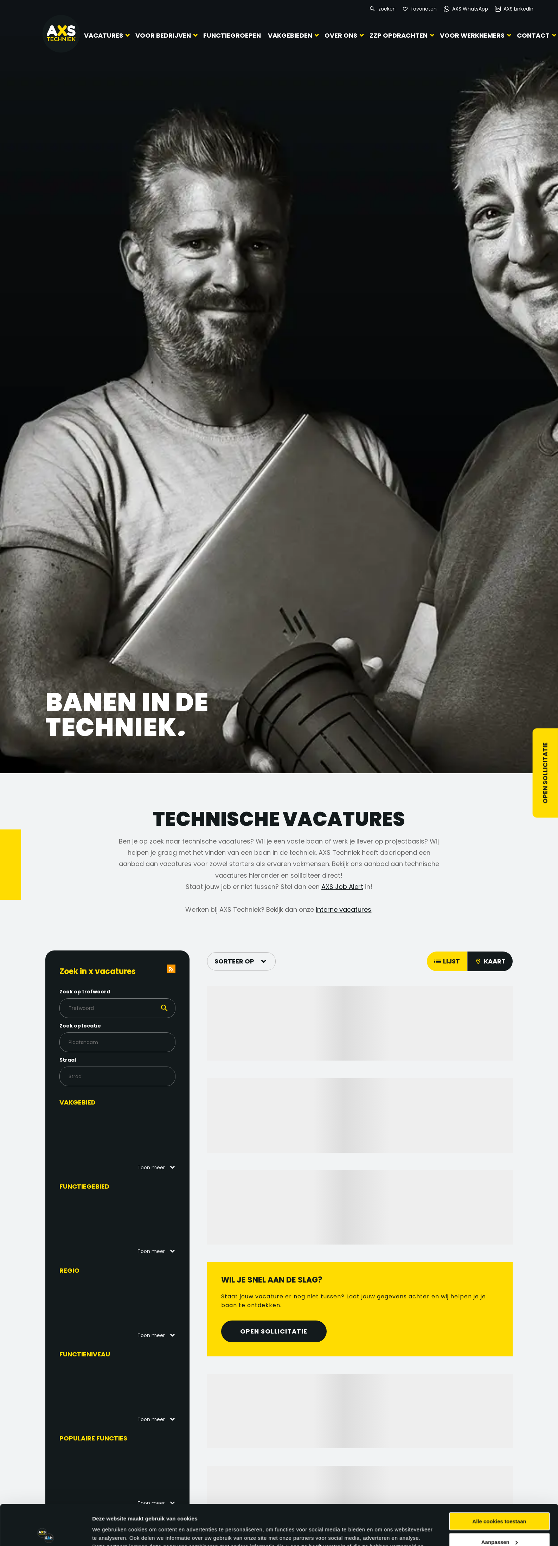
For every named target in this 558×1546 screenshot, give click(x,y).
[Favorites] (420, 9)
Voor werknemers (472, 35)
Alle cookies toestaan (499, 1479)
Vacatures (103, 35)
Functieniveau (84, 1354)
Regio (69, 1270)
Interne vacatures (343, 909)
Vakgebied (77, 1102)
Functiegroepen (232, 35)
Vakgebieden (290, 35)
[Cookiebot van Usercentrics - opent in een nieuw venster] (45, 1532)
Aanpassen (499, 1500)
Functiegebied (84, 1186)
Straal (67, 1059)
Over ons (341, 35)
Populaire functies (93, 1438)
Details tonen (109, 1532)
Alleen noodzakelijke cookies (499, 1520)
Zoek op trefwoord (84, 991)
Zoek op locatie (80, 1025)
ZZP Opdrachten (399, 35)
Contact (533, 35)
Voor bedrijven (163, 35)
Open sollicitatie (545, 773)
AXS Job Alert (342, 886)
